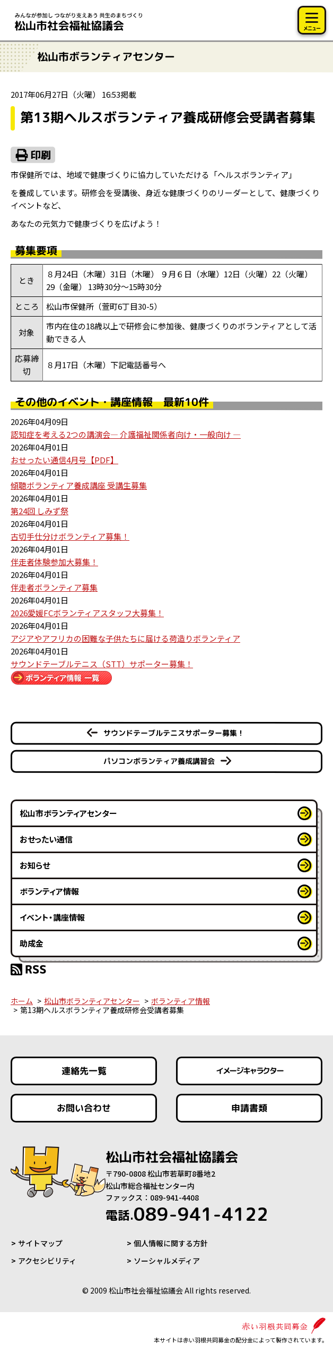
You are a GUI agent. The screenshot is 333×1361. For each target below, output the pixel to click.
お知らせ (35, 865)
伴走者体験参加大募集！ (54, 561)
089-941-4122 (187, 1214)
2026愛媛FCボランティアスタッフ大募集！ (87, 612)
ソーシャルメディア (167, 1260)
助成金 (31, 943)
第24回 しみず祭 (39, 510)
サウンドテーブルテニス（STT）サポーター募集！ (102, 663)
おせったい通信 (46, 839)
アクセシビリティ (47, 1260)
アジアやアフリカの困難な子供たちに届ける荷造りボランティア (125, 638)
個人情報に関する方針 (171, 1243)
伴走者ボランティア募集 (54, 587)
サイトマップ (40, 1243)
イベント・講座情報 (52, 917)
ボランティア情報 (49, 891)
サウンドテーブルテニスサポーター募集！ (173, 733)
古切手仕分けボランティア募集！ (70, 536)
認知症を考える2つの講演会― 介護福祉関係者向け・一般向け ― (126, 434)
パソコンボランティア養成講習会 (159, 761)
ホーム (22, 1001)
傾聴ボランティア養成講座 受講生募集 (79, 485)
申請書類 (249, 1108)
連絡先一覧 (84, 1071)
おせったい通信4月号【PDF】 (64, 459)
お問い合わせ (84, 1108)
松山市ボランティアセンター (68, 813)
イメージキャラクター (249, 1071)
